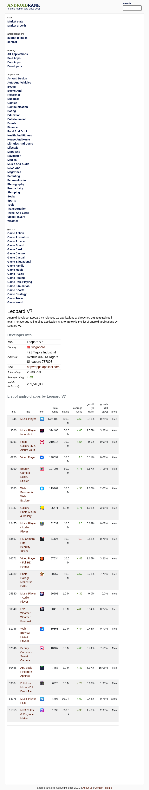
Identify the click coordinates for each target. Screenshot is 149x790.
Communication (17, 107)
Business (13, 98)
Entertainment (16, 119)
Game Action (15, 233)
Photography (15, 184)
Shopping (13, 192)
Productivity (15, 188)
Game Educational (19, 261)
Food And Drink (17, 131)
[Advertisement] (87, 6)
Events (11, 123)
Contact (98, 787)
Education (14, 115)
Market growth (16, 25)
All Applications (17, 54)
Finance (12, 127)
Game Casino (16, 253)
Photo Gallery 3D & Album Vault (28, 445)
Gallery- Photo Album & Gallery (28, 512)
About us (87, 787)
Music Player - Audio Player (28, 527)
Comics (12, 102)
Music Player (28, 418)
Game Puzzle (15, 273)
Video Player (28, 457)
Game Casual (16, 257)
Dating (11, 111)
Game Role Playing (19, 281)
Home (108, 787)
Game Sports (15, 290)
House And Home (18, 139)
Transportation (16, 208)
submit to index (17, 37)
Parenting (13, 176)
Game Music (15, 269)
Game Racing (16, 277)
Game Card (14, 249)
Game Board (15, 245)
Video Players (16, 216)
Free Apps (14, 62)
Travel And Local (18, 212)
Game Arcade (16, 241)
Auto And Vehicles (19, 82)
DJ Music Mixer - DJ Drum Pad (26, 687)
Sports (11, 200)
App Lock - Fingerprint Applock (26, 671)
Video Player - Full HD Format (28, 562)
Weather (12, 220)
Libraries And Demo (20, 143)
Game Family (15, 265)
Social (11, 196)
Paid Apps (14, 58)
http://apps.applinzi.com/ (44, 367)
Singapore (38, 347)
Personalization (17, 180)
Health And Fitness (19, 135)
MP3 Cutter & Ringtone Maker (27, 714)
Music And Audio (18, 163)
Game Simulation (18, 286)
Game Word (15, 302)
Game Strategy (17, 294)
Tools (10, 204)
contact (12, 41)
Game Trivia (15, 298)
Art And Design (17, 78)
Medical (12, 159)
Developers (14, 66)
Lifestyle (12, 147)
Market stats (15, 21)
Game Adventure (18, 237)
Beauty (11, 86)
